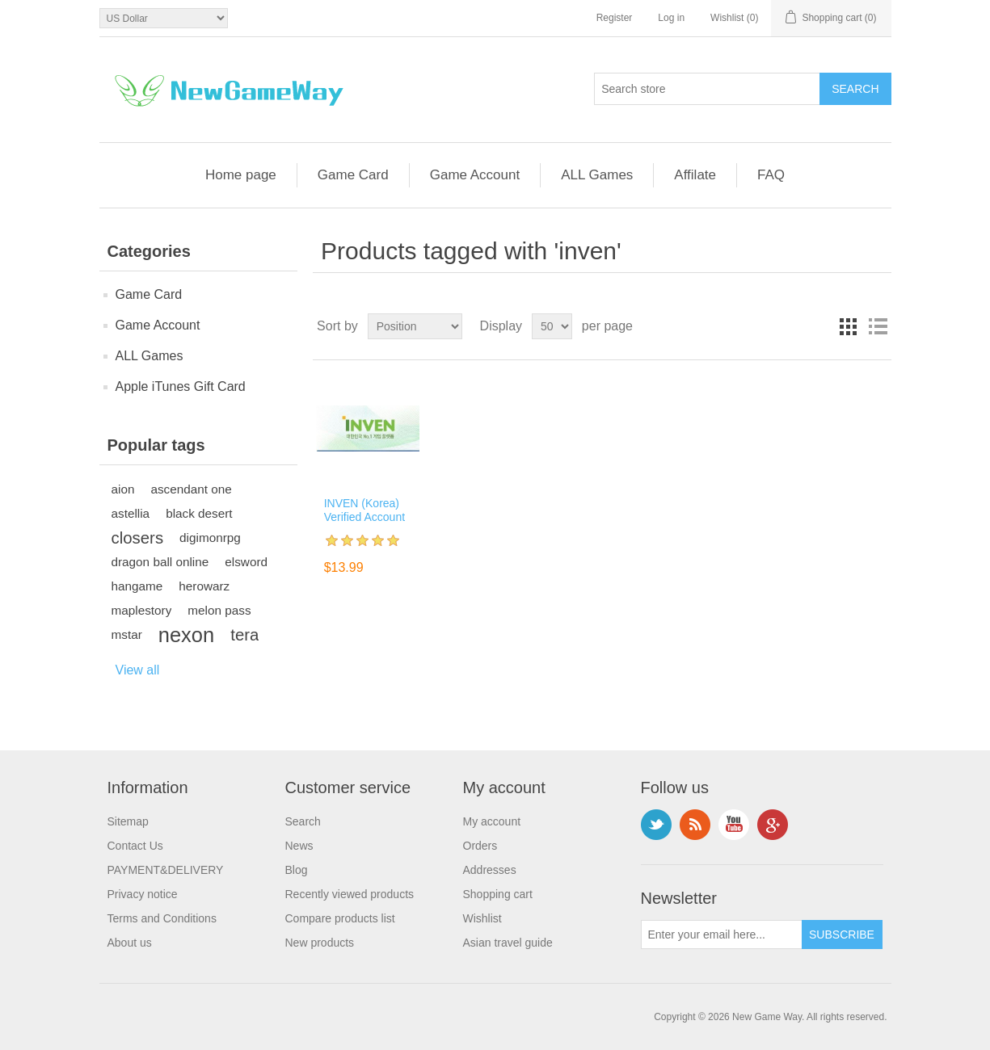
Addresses (489, 869)
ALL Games (597, 175)
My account (492, 821)
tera (244, 635)
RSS (695, 824)
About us (129, 942)
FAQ (771, 175)
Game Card (353, 175)
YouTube (733, 824)
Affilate (695, 175)
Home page (240, 175)
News (299, 845)
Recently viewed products (350, 894)
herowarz (204, 586)
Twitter (656, 824)
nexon (186, 635)
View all (138, 670)
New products (320, 942)
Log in (671, 17)
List (877, 326)
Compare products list (340, 918)
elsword (246, 562)
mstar (127, 634)
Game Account (475, 175)
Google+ (772, 824)
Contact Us (135, 845)
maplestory (142, 610)
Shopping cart (498, 894)
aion (123, 489)
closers (138, 538)
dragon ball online (160, 562)
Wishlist (482, 918)
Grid (848, 326)
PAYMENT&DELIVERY (165, 869)
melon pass (219, 610)
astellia (131, 513)
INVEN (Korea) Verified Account (364, 510)
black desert (199, 513)
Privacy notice (142, 894)
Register (614, 17)
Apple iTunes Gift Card (181, 386)
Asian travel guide (508, 942)
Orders (480, 845)
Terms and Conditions (162, 918)
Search (303, 821)
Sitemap (128, 821)
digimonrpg (210, 537)
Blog (296, 869)
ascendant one (190, 489)
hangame (137, 586)
